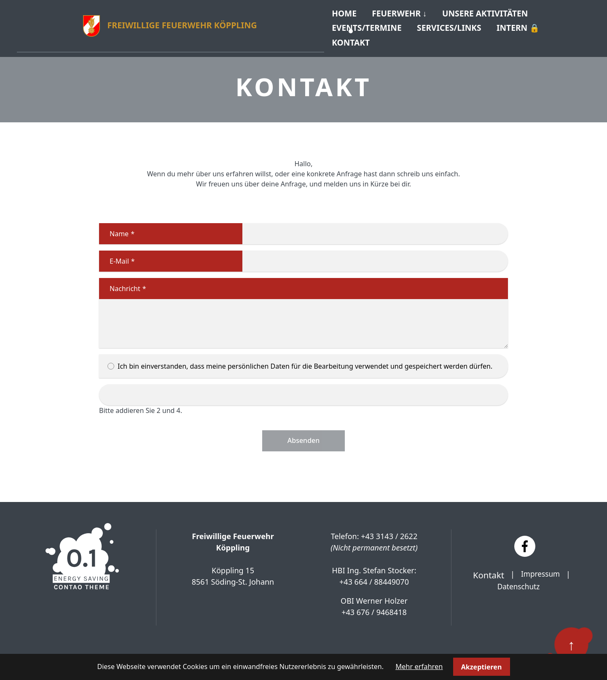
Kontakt (354, 37)
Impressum (540, 569)
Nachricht (122, 283)
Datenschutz (518, 581)
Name (116, 228)
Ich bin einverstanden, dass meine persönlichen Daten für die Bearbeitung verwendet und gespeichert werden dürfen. (303, 361)
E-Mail (117, 255)
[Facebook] (524, 540)
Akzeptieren (480, 667)
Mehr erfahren (419, 667)
